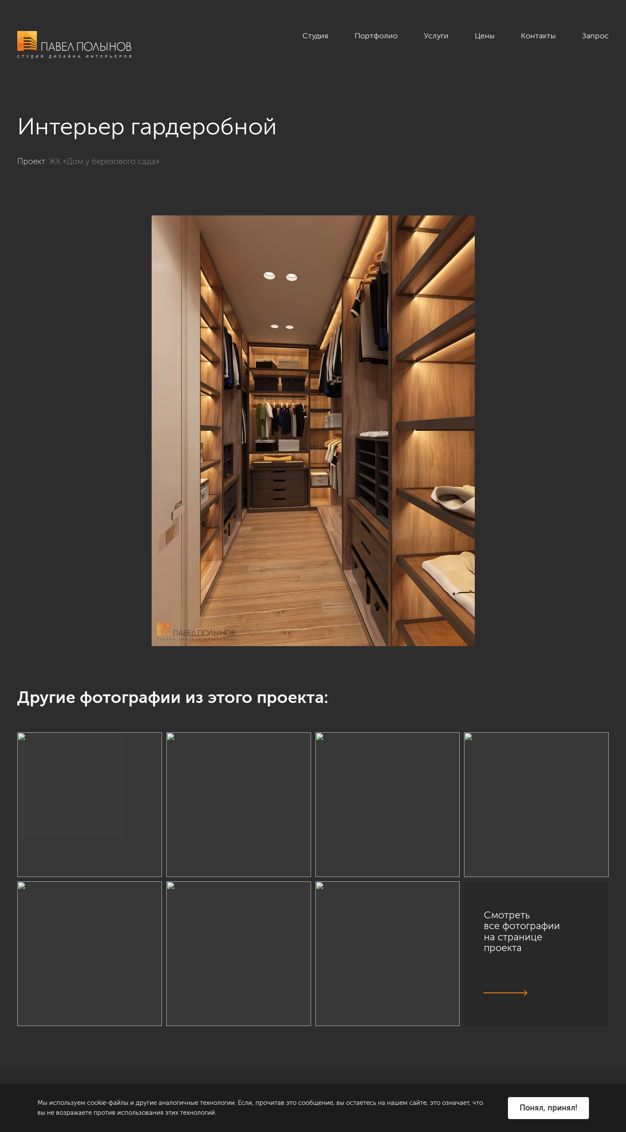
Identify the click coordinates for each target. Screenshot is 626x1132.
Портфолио (376, 35)
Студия (315, 35)
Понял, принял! (548, 1108)
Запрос (595, 35)
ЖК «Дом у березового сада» (104, 161)
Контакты (538, 35)
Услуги (436, 35)
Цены (485, 35)
